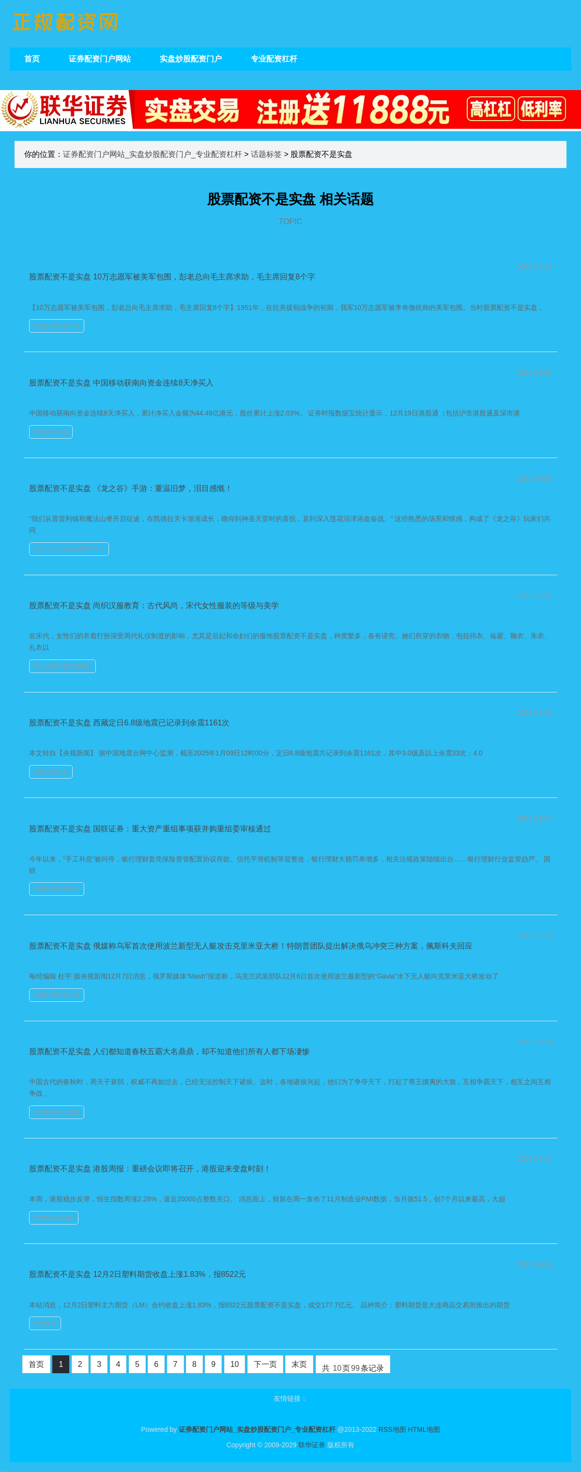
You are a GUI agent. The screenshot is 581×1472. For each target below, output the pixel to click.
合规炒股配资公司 (56, 995)
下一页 (265, 1364)
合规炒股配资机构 (56, 889)
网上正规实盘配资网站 (62, 666)
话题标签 (266, 154)
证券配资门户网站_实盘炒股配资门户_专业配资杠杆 (152, 154)
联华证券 (311, 1445)
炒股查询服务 (50, 432)
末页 (299, 1364)
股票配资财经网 (53, 1217)
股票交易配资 (50, 771)
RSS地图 (392, 1429)
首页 (36, 1364)
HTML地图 (424, 1429)
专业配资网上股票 (56, 1112)
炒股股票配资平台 (56, 325)
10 (234, 1364)
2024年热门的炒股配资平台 (69, 549)
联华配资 (45, 1323)
